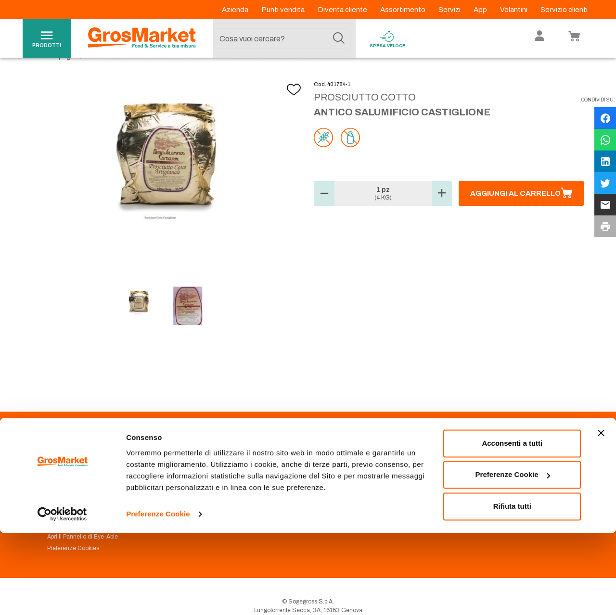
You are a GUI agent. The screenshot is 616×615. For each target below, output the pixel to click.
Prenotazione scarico (208, 488)
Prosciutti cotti (146, 77)
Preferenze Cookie (158, 596)
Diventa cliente (343, 9)
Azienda (236, 9)
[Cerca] (339, 38)
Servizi (450, 9)
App (481, 9)
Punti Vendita (197, 477)
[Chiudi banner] (601, 515)
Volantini (514, 9)
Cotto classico (207, 77)
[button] (324, 214)
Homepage (57, 77)
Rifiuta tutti (512, 588)
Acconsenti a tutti (512, 525)
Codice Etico (64, 488)
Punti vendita (283, 9)
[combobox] (282, 38)
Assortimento (403, 9)
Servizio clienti (564, 9)
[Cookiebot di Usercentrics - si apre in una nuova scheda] (62, 596)
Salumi (98, 77)
